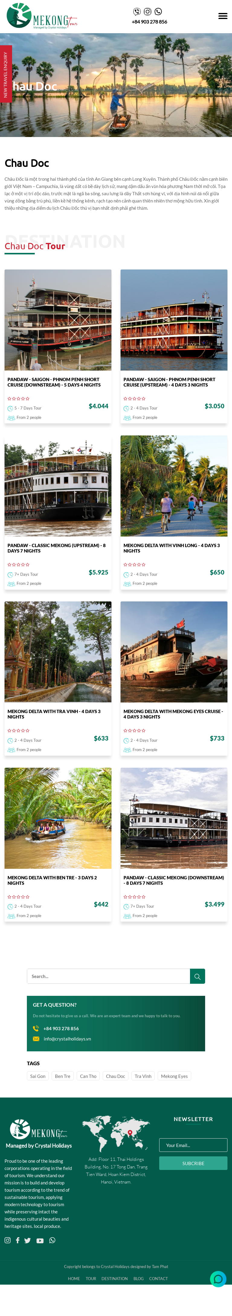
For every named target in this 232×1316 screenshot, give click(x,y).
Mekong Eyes (174, 1096)
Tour (90, 1298)
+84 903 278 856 (149, 21)
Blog (141, 1298)
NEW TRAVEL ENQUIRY (5, 75)
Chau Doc (115, 1096)
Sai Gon (37, 1096)
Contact (162, 1298)
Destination (116, 1298)
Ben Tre (62, 1096)
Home (72, 1298)
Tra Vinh (143, 1096)
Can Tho (88, 1096)
